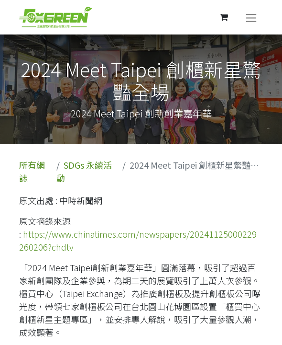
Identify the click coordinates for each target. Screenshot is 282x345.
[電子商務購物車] (224, 17)
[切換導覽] (251, 17)
